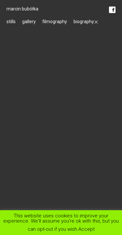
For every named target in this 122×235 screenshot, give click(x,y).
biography (84, 21)
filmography (54, 21)
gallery (29, 21)
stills (11, 21)
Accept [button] (86, 229)
